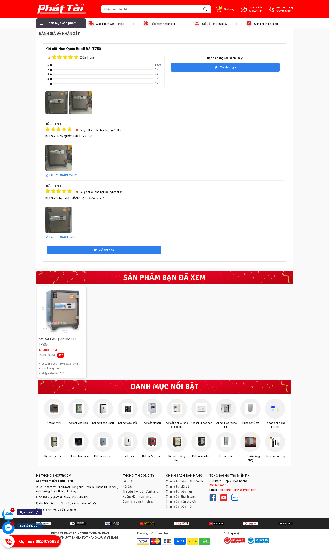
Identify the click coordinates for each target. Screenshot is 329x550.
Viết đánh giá (225, 67)
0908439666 (217, 485)
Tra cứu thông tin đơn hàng (140, 491)
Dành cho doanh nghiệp (138, 501)
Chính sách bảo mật (179, 506)
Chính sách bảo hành (179, 491)
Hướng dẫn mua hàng (137, 496)
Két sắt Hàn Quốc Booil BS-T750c (58, 342)
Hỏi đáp (128, 486)
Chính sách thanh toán (181, 496)
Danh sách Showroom (251, 9)
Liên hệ (127, 481)
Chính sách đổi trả (177, 486)
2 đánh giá (87, 57)
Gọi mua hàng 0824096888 (281, 9)
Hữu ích (52, 175)
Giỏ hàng (225, 9)
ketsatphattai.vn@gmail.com (237, 489)
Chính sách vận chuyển (181, 501)
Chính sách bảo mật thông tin (185, 481)
